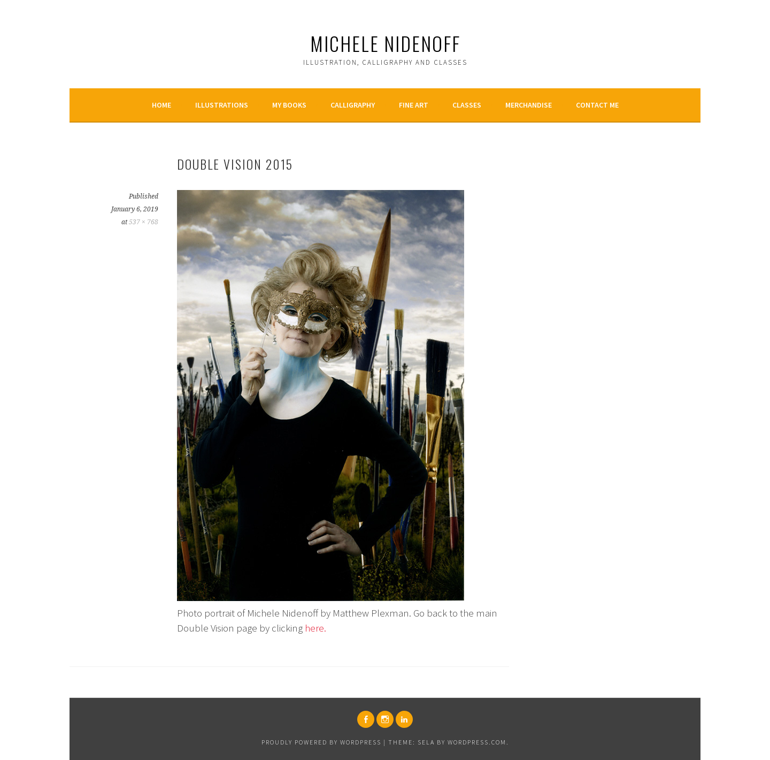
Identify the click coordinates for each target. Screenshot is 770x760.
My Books (289, 105)
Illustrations (221, 105)
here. (315, 627)
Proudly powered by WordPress (321, 742)
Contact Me (597, 105)
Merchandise (528, 105)
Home (161, 105)
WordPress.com (477, 742)
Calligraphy (352, 105)
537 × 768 (143, 222)
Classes (466, 105)
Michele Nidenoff (385, 43)
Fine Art (413, 105)
